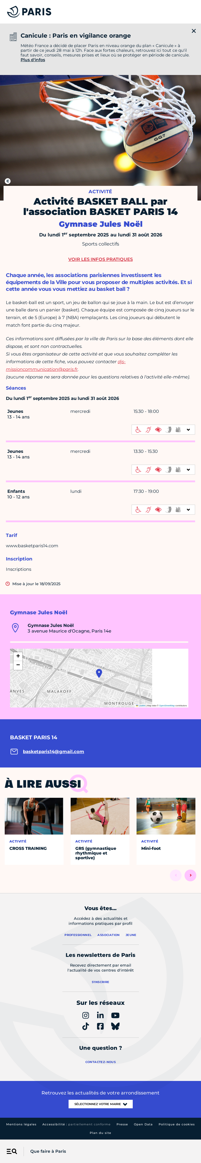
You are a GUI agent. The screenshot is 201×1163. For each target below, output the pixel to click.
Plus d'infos (33, 59)
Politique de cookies (177, 1124)
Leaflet (140, 705)
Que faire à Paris (48, 1151)
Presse (122, 1124)
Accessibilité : (76, 1124)
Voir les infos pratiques (100, 259)
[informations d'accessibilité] (163, 430)
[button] (99, 673)
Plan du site (100, 1133)
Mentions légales (21, 1124)
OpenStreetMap (167, 705)
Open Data (143, 1124)
